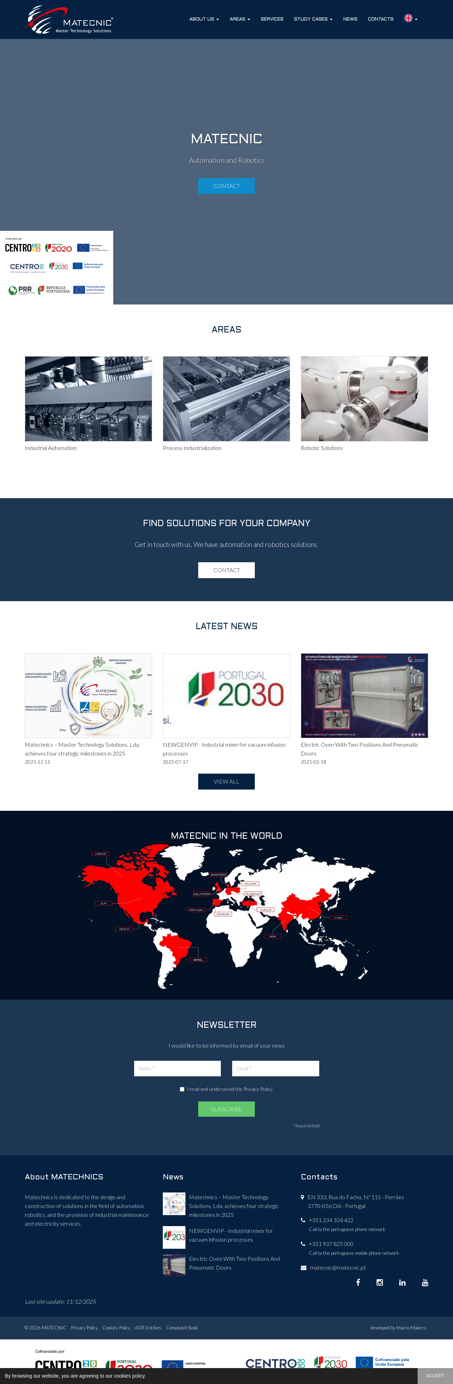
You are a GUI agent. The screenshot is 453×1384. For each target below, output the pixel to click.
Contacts (381, 19)
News (350, 19)
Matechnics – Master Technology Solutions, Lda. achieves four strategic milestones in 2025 (234, 1206)
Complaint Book (182, 1328)
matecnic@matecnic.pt (338, 1267)
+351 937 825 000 (331, 1243)
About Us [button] (204, 19)
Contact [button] (226, 185)
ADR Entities (148, 1328)
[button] (148, 1377)
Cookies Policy (116, 1328)
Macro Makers (411, 1328)
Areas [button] (240, 19)
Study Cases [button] (313, 19)
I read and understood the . (226, 1089)
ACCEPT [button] (435, 1375)
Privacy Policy (257, 1089)
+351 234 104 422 (331, 1220)
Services (272, 19)
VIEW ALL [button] (226, 781)
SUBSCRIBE (226, 1109)
